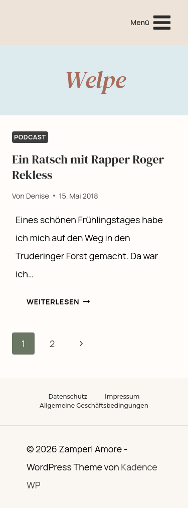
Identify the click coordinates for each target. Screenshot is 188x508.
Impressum (122, 396)
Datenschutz (67, 396)
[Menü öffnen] (151, 22)
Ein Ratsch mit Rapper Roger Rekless (88, 167)
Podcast (30, 137)
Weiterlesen (58, 301)
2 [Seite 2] (52, 343)
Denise (37, 196)
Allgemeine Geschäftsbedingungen (94, 405)
